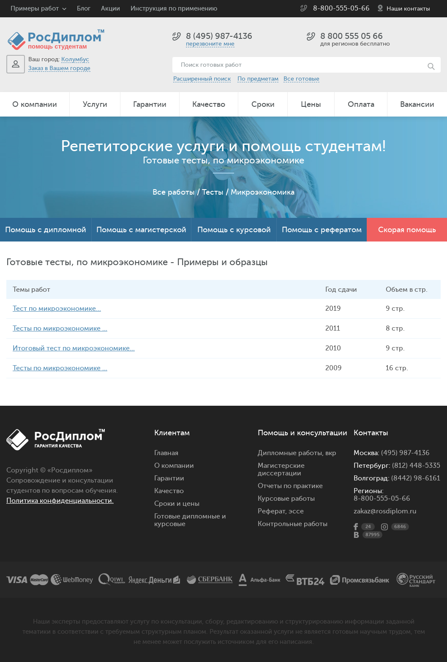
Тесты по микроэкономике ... (60, 328)
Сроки (263, 104)
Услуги (95, 104)
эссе (296, 511)
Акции (110, 8)
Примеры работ (35, 8)
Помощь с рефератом (322, 229)
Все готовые (301, 79)
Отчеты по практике (290, 486)
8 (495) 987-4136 (219, 36)
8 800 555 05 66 (351, 36)
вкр (330, 453)
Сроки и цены (176, 503)
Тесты (213, 192)
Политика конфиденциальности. (60, 501)
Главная (166, 453)
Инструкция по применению (174, 8)
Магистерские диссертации (281, 469)
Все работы (174, 192)
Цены (311, 104)
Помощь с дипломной (45, 229)
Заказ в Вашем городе (59, 68)
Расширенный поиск (202, 79)
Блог (83, 8)
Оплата (361, 104)
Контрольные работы (292, 524)
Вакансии (417, 104)
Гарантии (149, 104)
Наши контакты (408, 8)
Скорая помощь (407, 229)
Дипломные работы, (291, 453)
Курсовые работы (286, 498)
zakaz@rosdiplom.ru (385, 511)
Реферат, (272, 511)
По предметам (257, 79)
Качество (208, 104)
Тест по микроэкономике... (57, 308)
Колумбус (75, 59)
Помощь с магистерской (141, 229)
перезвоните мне (210, 44)
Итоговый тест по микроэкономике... (74, 348)
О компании (34, 104)
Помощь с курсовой (234, 229)
